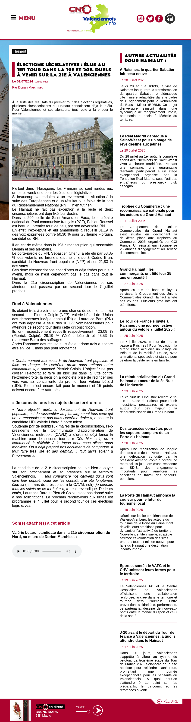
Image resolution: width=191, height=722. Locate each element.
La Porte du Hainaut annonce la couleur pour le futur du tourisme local (147, 499)
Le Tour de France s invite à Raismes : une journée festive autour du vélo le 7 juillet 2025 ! (147, 325)
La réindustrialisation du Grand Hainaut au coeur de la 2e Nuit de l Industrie (147, 381)
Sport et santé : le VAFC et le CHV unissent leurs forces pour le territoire (147, 570)
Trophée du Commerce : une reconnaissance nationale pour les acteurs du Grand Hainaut (147, 210)
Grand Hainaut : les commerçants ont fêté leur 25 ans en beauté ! (145, 273)
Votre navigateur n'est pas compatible (47, 551)
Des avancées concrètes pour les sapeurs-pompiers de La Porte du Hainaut (146, 433)
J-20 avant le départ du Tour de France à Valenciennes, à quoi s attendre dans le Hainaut (148, 636)
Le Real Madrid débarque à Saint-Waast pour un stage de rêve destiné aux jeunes (146, 140)
